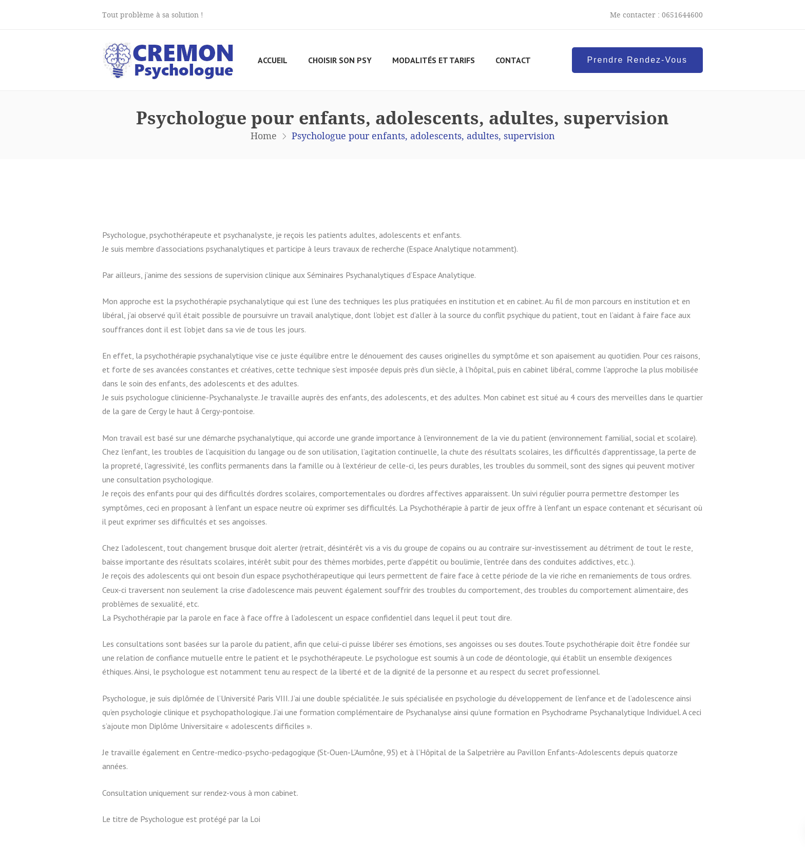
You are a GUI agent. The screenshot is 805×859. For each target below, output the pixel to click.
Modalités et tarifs (433, 60)
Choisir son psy (340, 60)
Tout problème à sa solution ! (152, 15)
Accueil (273, 60)
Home (264, 135)
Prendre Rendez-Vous (637, 59)
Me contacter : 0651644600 (656, 15)
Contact (513, 60)
